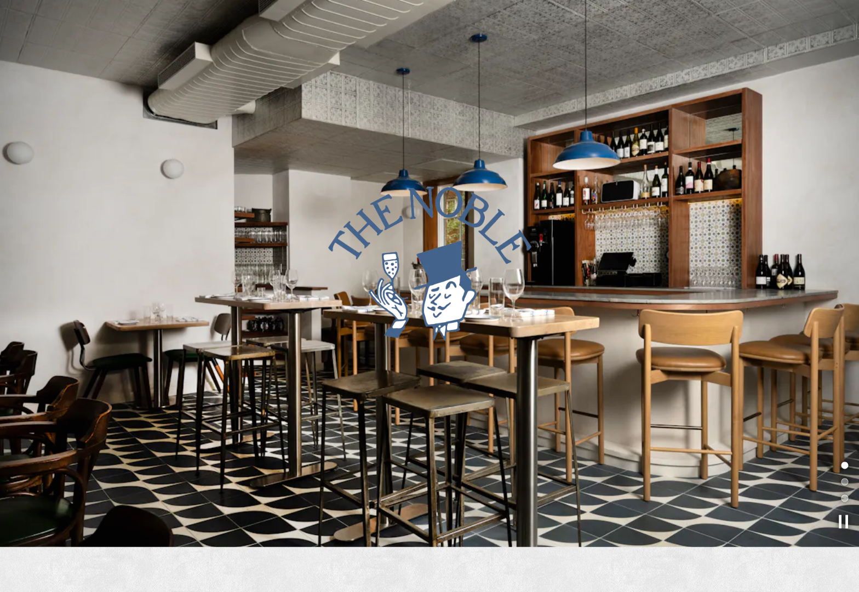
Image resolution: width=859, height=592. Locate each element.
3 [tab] (843, 488)
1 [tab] (843, 456)
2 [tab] (843, 472)
